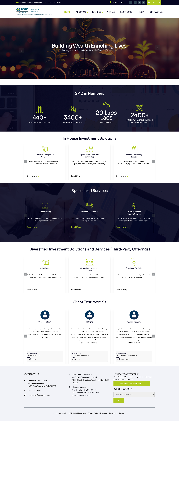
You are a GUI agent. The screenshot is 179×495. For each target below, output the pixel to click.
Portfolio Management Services (45, 156)
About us (81, 12)
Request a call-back (130, 383)
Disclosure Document (108, 413)
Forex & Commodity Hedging (134, 156)
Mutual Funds (45, 268)
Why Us (111, 12)
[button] (25, 161)
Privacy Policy (93, 413)
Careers (122, 413)
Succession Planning (89, 212)
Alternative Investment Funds (89, 269)
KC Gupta (89, 322)
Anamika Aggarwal (134, 322)
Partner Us (126, 12)
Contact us (156, 12)
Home (67, 12)
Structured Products (134, 268)
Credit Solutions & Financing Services (133, 213)
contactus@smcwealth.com (30, 3)
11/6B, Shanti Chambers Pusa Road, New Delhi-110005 (91, 381)
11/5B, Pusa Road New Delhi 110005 (42, 386)
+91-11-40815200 (55, 3)
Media (141, 12)
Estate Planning (45, 212)
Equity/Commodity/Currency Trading (89, 156)
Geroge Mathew (44, 322)
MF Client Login (119, 2)
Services (96, 12)
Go (119, 400)
